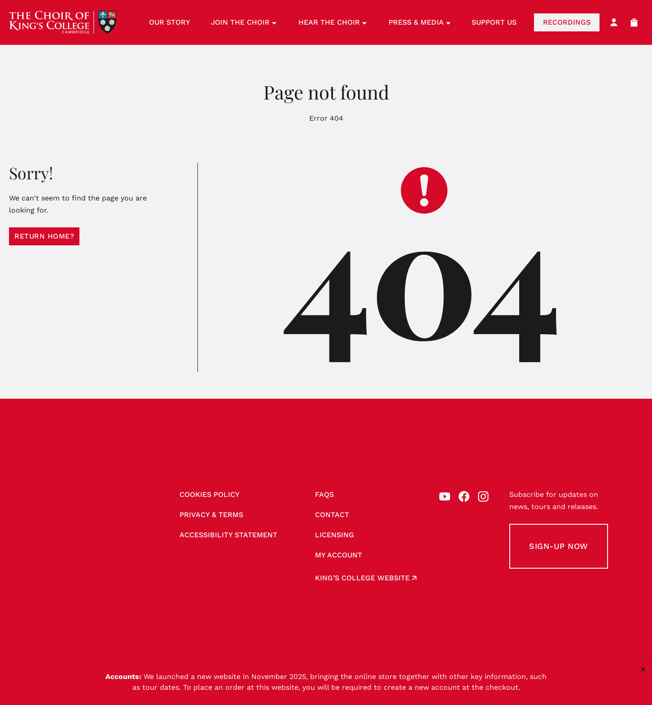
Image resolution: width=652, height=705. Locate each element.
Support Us (494, 22)
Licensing (334, 535)
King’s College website (362, 578)
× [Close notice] (643, 669)
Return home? (44, 236)
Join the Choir (244, 22)
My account (338, 555)
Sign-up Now (558, 546)
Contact (332, 514)
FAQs (324, 494)
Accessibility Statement (228, 535)
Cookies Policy (209, 494)
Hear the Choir (332, 22)
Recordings (567, 22)
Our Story (169, 22)
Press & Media (420, 22)
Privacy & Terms (211, 514)
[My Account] (614, 22)
